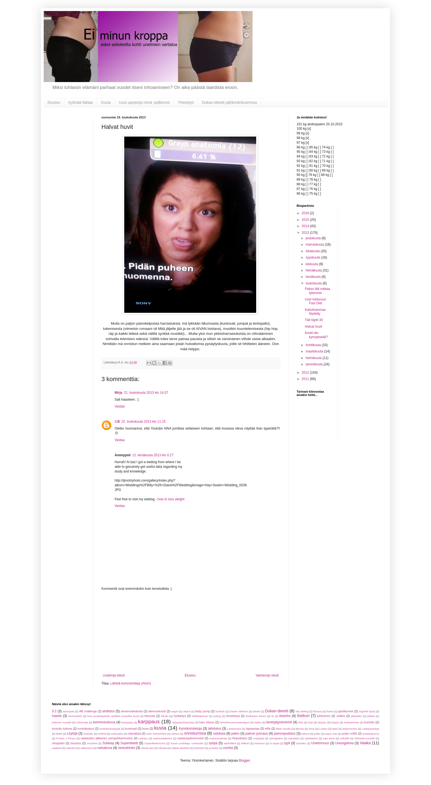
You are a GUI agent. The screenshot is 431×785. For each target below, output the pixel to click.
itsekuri (303, 715)
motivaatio (117, 733)
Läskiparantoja (370, 728)
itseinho (285, 716)
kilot (300, 722)
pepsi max (331, 733)
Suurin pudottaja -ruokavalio (187, 743)
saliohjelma (311, 738)
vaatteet (56, 747)
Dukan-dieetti (276, 711)
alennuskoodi (157, 711)
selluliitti (344, 738)
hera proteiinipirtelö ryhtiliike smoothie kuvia (113, 716)
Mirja (118, 393)
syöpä (213, 743)
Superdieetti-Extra (154, 743)
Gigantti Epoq (367, 711)
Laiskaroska (234, 728)
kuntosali (131, 728)
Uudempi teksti (114, 675)
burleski (220, 711)
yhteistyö (199, 747)
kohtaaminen (351, 722)
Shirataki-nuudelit (365, 738)
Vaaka (365, 743)
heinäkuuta (314, 270)
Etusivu (54, 102)
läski (335, 728)
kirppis (335, 722)
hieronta (149, 716)
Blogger (244, 760)
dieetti (256, 711)
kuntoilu (369, 722)
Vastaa (120, 406)
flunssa (317, 711)
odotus (175, 733)
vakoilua (71, 747)
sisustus (75, 743)
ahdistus (109, 711)
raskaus (143, 738)
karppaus (149, 721)
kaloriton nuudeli (61, 722)
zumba (228, 748)
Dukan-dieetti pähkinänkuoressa (229, 102)
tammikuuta (315, 364)
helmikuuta (314, 358)
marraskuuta (315, 244)
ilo (272, 716)
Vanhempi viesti (267, 675)
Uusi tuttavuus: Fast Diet (316, 301)
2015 (306, 220)
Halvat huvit (313, 326)
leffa (267, 728)
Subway (108, 743)
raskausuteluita (218, 738)
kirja (310, 722)
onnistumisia (195, 733)
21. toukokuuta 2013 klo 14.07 (146, 393)
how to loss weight (171, 499)
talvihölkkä (230, 743)
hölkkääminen (200, 716)
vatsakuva (104, 748)
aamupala (68, 711)
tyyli (287, 743)
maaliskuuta (315, 351)
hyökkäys (180, 716)
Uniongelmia (344, 743)
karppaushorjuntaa (183, 722)
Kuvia (106, 102)
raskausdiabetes (162, 738)
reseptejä (258, 738)
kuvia (160, 728)
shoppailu (58, 743)
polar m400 (349, 733)
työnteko (301, 743)
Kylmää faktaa (80, 102)
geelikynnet (345, 711)
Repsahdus (239, 738)
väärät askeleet (180, 747)
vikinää (162, 747)
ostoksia (219, 733)
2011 (306, 379)
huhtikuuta (314, 345)
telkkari (245, 743)
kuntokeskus (86, 728)
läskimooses (349, 728)
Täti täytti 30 (314, 320)
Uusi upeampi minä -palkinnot (144, 102)
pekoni (305, 733)
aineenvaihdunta (132, 711)
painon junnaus (256, 733)
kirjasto (322, 722)
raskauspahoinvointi (190, 738)
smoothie (92, 743)
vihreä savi (147, 747)
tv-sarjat (274, 743)
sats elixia (329, 738)
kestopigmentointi (279, 722)
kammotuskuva (104, 722)
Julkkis (340, 716)
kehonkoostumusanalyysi (234, 722)
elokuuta (312, 264)
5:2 (54, 711)
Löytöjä (72, 733)
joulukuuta (314, 238)
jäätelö (371, 716)
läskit (59, 733)
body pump (202, 711)
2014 (306, 226)
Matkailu (88, 733)
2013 (306, 233)
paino (235, 733)
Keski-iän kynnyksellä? (316, 335)
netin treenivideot (156, 733)
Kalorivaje (82, 722)
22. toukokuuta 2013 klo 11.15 (143, 421)
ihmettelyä (233, 716)
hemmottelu (75, 716)
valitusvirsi (87, 747)
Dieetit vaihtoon (239, 711)
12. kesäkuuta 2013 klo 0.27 (152, 455)
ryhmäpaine (276, 738)
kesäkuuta (314, 277)
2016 (306, 213)
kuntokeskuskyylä (110, 728)
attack (186, 711)
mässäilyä (134, 733)
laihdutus (214, 728)
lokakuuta (313, 251)
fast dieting (301, 711)
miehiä (102, 733)
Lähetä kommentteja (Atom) (130, 683)
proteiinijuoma (371, 733)
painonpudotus (284, 733)
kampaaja (127, 722)
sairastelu (293, 738)
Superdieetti (129, 743)
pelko (317, 733)
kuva (145, 728)
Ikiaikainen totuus (255, 716)
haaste (57, 716)
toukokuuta (314, 283)
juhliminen (323, 716)
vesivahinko (126, 748)
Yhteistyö (186, 102)
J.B (117, 421)
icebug (217, 716)
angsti (174, 711)
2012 (306, 372)
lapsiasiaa (252, 728)
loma (311, 728)
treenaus (260, 743)
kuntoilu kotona (62, 728)
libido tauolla (283, 728)
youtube (213, 747)
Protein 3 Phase (65, 738)
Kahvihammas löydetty (315, 312)
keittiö (257, 722)
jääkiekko (356, 716)
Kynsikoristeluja (190, 728)
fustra (330, 711)
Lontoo (323, 728)
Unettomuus (320, 743)
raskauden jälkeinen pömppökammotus (107, 738)
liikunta (299, 728)
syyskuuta (313, 257)
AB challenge (88, 711)
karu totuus (206, 722)
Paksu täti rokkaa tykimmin (317, 291)
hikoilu (164, 716)
